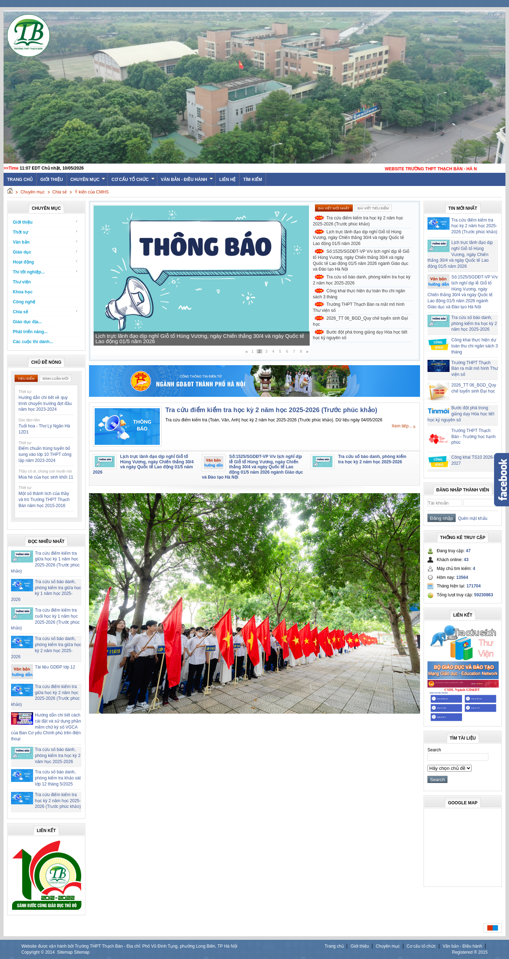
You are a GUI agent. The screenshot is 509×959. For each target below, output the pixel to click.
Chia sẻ (59, 192)
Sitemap (65, 952)
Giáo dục (45, 252)
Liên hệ (227, 179)
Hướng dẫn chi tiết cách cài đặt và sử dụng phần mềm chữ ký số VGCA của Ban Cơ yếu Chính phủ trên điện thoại (46, 727)
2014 (50, 952)
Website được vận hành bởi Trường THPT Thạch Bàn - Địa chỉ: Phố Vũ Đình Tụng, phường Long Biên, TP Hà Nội (129, 946)
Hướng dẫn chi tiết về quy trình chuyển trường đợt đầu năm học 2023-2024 (45, 403)
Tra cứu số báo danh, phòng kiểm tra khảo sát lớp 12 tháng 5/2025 (58, 778)
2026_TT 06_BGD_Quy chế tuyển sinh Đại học (360, 321)
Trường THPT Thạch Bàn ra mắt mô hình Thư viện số (358, 307)
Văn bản (45, 242)
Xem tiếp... (402, 425)
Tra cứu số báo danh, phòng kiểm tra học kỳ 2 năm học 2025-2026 (57, 755)
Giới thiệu (51, 179)
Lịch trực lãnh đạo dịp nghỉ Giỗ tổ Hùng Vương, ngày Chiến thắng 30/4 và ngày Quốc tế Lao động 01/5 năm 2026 (199, 338)
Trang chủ (334, 946)
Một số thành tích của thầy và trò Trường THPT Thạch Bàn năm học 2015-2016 (44, 499)
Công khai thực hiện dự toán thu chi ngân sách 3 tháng (359, 293)
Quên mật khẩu (471, 518)
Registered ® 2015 (470, 952)
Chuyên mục (88, 179)
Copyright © (33, 952)
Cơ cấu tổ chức (132, 179)
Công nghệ (24, 301)
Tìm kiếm (252, 179)
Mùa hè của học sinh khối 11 (46, 477)
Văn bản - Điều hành (187, 179)
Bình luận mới (55, 378)
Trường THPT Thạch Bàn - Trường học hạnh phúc (473, 436)
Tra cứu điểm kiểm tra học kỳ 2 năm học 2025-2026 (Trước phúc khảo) (58, 800)
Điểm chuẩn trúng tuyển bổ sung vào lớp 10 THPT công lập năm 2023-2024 (45, 454)
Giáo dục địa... (27, 321)
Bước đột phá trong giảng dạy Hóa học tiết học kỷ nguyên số (360, 335)
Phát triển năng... (30, 331)
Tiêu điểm (26, 378)
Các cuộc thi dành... (33, 341)
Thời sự (45, 232)
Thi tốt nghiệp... (45, 272)
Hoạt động (45, 262)
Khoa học (22, 291)
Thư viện (22, 281)
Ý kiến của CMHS (92, 192)
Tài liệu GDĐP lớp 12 (55, 667)
